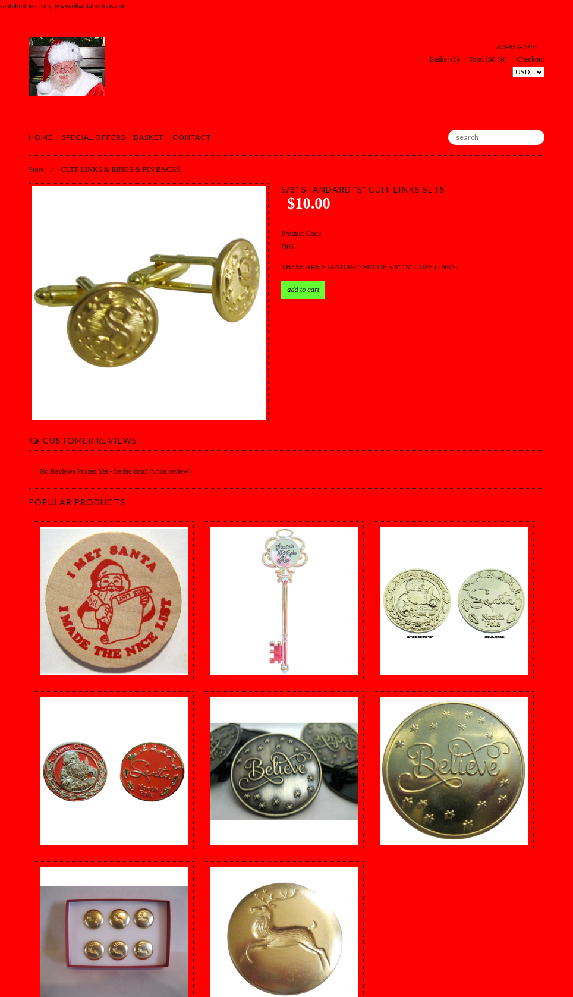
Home (41, 137)
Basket (148, 137)
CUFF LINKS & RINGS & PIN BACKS (121, 169)
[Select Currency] (528, 72)
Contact (191, 137)
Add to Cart (303, 289)
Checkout (530, 59)
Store (36, 169)
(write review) (170, 471)
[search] (496, 137)
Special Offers (93, 137)
